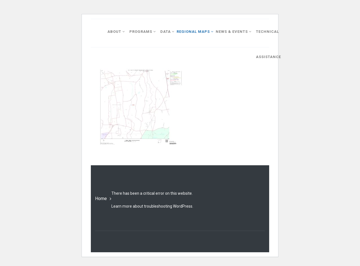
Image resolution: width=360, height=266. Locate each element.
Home (101, 198)
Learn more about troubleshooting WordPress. (152, 206)
